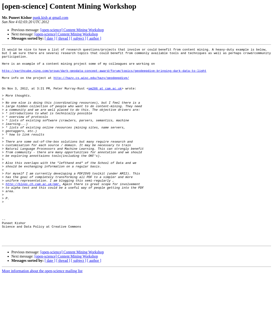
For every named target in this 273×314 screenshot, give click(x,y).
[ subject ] (78, 38)
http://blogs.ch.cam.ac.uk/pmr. (33, 211)
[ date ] (50, 38)
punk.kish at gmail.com (50, 18)
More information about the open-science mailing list (42, 310)
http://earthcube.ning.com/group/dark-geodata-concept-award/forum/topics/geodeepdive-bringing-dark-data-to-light (104, 75)
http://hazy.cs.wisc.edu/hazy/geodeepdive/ (91, 84)
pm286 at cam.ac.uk (105, 97)
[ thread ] (63, 38)
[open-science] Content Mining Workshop (72, 30)
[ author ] (94, 38)
